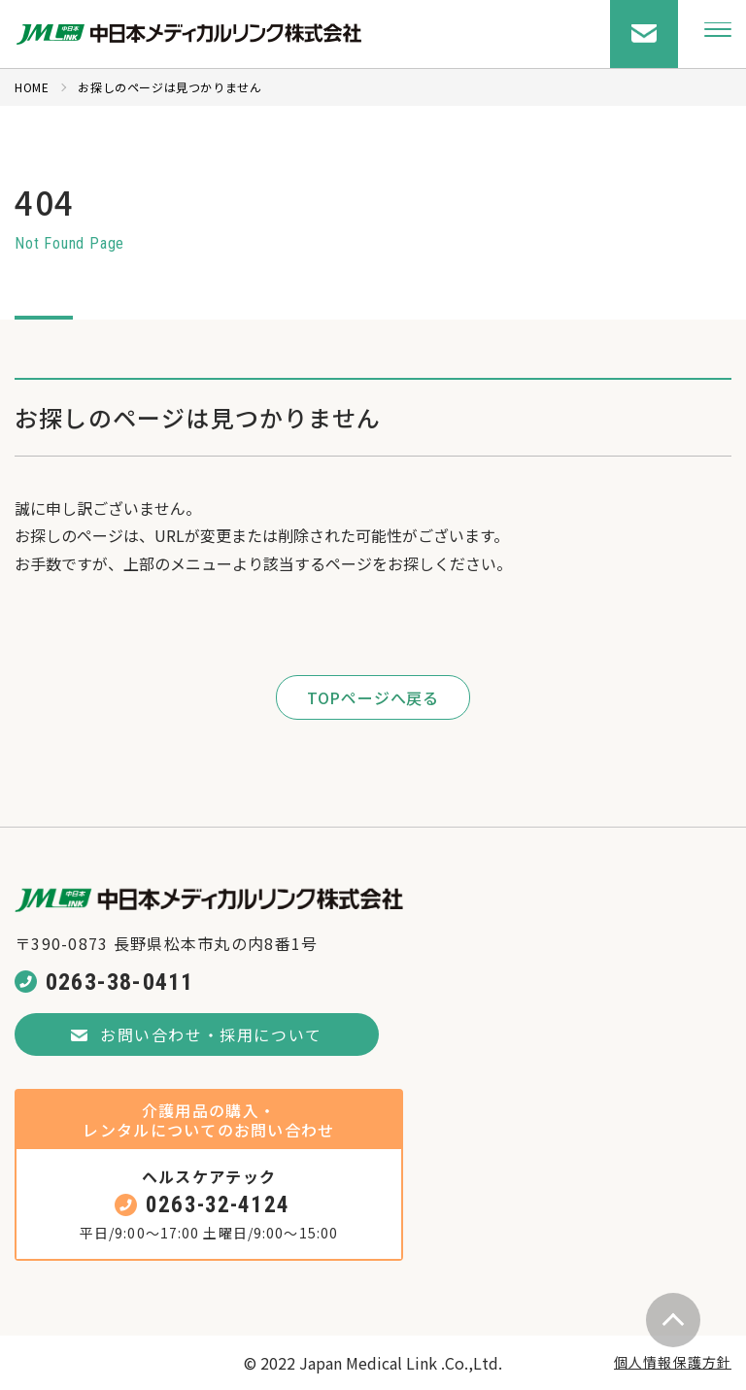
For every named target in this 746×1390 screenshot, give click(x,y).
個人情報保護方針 (672, 1362)
